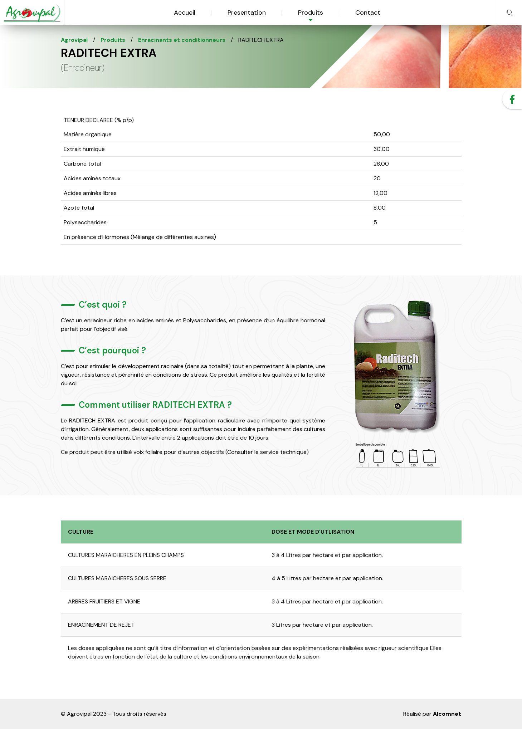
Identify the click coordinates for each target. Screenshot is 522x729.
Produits (310, 12)
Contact (367, 12)
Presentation (247, 12)
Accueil (184, 12)
